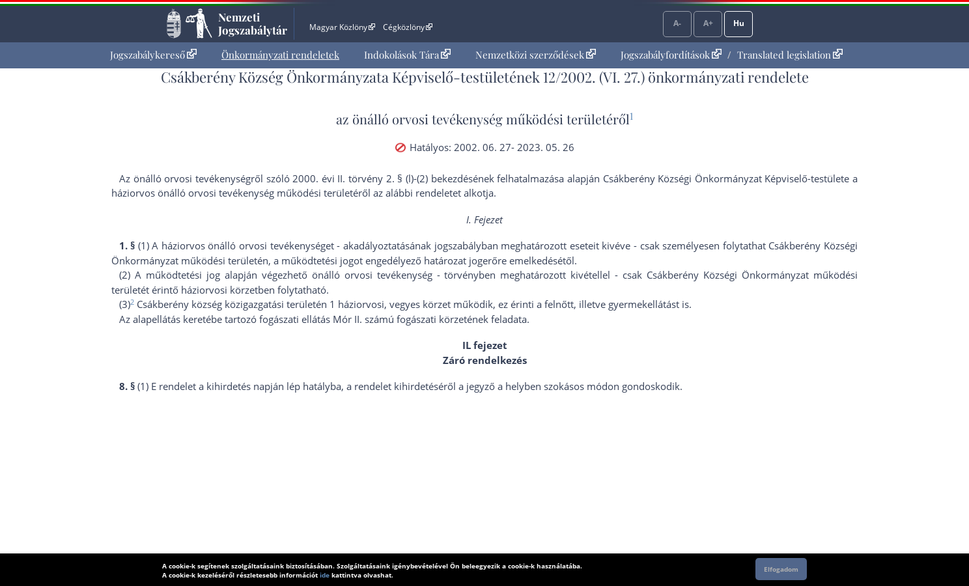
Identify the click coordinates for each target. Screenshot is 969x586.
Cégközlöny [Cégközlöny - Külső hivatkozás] (407, 27)
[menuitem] (153, 55)
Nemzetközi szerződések (535, 54)
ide (325, 574)
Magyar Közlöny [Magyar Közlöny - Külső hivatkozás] (342, 27)
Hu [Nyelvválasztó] (738, 23)
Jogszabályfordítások (671, 54)
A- (677, 23)
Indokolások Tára (407, 54)
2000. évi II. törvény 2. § (347, 178)
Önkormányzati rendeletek (280, 54)
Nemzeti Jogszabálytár (252, 23)
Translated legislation (790, 54)
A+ (708, 23)
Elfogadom (781, 569)
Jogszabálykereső (153, 54)
